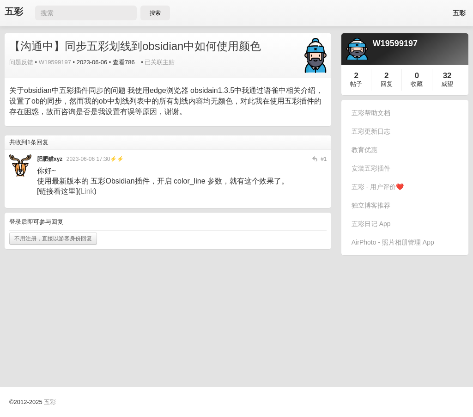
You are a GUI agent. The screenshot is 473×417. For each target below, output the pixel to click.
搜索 (155, 13)
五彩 (14, 12)
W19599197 (55, 62)
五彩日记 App (371, 223)
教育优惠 (364, 149)
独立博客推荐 (371, 205)
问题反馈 (21, 62)
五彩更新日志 (371, 131)
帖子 (356, 83)
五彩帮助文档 (371, 113)
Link (87, 191)
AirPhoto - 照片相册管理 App (393, 242)
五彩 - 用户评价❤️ (378, 186)
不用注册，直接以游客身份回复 (53, 238)
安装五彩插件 (371, 168)
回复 (387, 83)
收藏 (417, 83)
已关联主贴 (160, 62)
